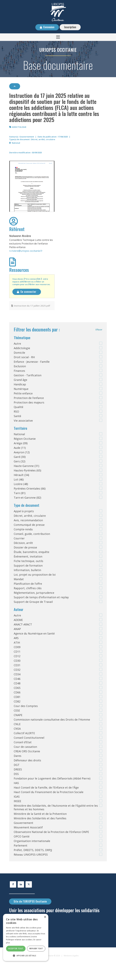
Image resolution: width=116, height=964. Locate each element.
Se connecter (28, 292)
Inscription (70, 27)
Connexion (48, 27)
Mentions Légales (71, 955)
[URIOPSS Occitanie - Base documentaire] (58, 12)
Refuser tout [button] (36, 948)
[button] (58, 37)
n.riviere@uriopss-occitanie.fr (25, 250)
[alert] (25, 937)
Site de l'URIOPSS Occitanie (30, 901)
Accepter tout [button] (15, 948)
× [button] (45, 917)
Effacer (98, 329)
